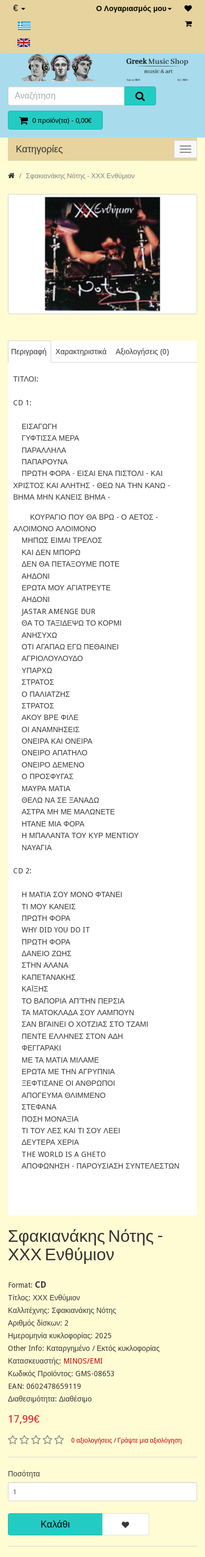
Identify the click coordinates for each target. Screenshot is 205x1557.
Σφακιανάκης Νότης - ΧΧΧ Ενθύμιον (80, 176)
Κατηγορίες (39, 148)
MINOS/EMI (83, 1361)
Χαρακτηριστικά (80, 351)
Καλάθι (55, 1524)
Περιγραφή (28, 351)
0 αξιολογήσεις (91, 1440)
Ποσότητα (24, 1474)
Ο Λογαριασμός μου (134, 8)
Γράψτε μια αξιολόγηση (150, 1440)
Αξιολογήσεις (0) (142, 351)
